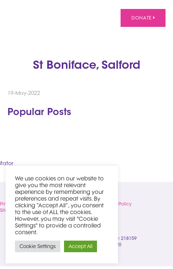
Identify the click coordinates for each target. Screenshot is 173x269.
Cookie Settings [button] (37, 246)
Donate (143, 18)
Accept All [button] (80, 246)
